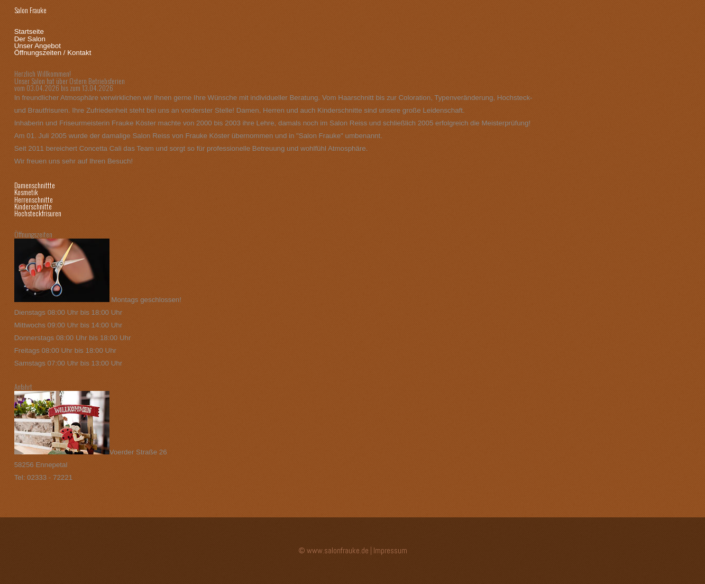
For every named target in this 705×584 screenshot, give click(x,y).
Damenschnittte (34, 185)
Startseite (29, 31)
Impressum (390, 550)
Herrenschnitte (33, 199)
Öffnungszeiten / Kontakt (52, 53)
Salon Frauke (30, 10)
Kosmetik (26, 192)
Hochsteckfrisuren (37, 213)
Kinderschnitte (33, 206)
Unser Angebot (37, 46)
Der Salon (29, 39)
